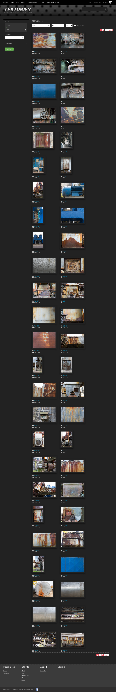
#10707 (65, 126)
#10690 (36, 276)
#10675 (36, 426)
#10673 (36, 450)
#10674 (65, 426)
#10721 (65, 77)
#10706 (36, 151)
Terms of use (32, 2)
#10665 (36, 550)
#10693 (65, 226)
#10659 (36, 625)
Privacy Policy (25, 675)
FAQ (23, 677)
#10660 (65, 600)
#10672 (65, 450)
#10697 (65, 176)
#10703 (36, 176)
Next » (110, 30)
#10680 (65, 351)
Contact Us (43, 670)
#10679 (36, 376)
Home (5, 2)
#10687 (36, 301)
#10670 (65, 475)
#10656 (65, 650)
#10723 (65, 52)
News (23, 679)
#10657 (36, 650)
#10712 (65, 101)
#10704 (65, 151)
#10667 (36, 525)
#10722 (36, 77)
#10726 (36, 52)
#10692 (36, 251)
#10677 (36, 401)
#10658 (65, 625)
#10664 (65, 550)
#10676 (65, 401)
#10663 (36, 575)
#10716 (36, 101)
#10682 (65, 326)
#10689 (65, 276)
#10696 (36, 201)
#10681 (36, 351)
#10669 (36, 500)
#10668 (65, 500)
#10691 (65, 251)
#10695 (65, 201)
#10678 (65, 376)
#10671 (36, 475)
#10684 (65, 301)
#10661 (36, 600)
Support (24, 673)
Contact (42, 2)
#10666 (65, 525)
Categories (14, 2)
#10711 (36, 126)
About (23, 2)
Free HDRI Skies (53, 2)
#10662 (65, 575)
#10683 (36, 326)
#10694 (36, 226)
